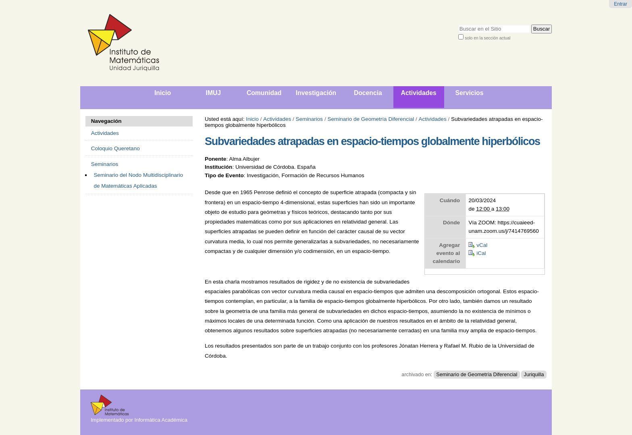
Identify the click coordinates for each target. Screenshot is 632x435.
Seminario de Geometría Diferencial (370, 119)
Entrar (620, 4)
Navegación (106, 121)
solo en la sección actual (487, 38)
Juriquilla (534, 374)
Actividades (277, 119)
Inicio (252, 119)
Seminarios (309, 119)
